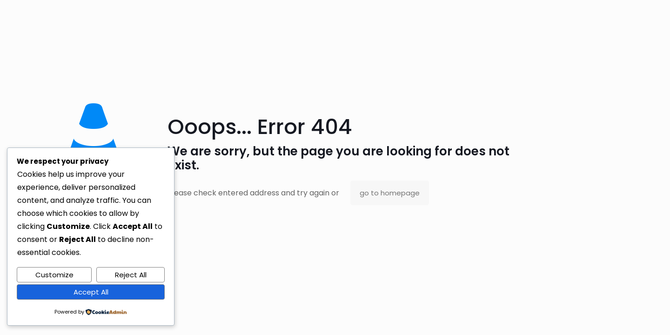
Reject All (131, 275)
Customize (54, 275)
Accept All (91, 292)
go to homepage (390, 193)
